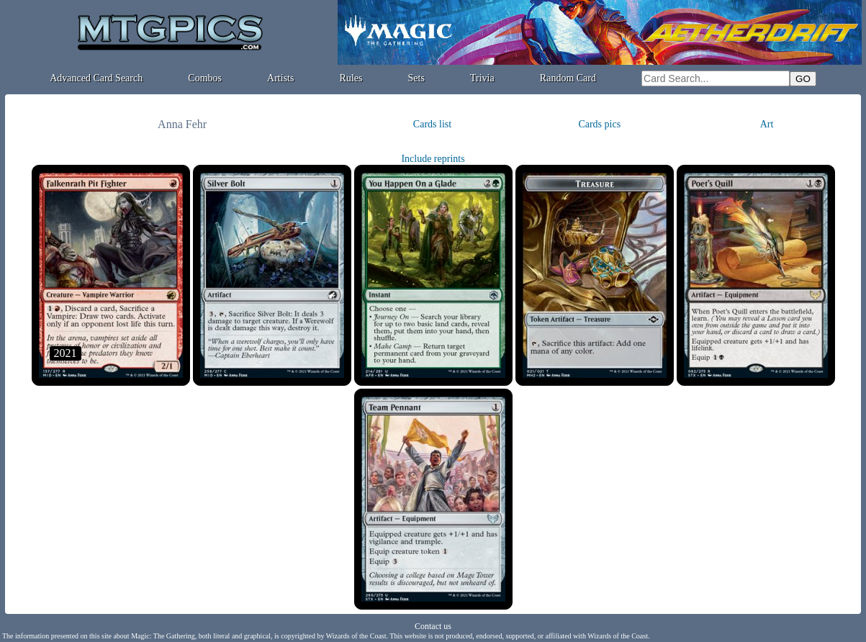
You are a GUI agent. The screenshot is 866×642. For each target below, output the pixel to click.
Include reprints (432, 158)
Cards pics (599, 124)
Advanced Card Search (96, 78)
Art (767, 124)
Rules (351, 78)
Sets (416, 78)
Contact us (433, 626)
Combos (205, 78)
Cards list (432, 124)
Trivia (482, 78)
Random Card (568, 78)
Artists (280, 78)
